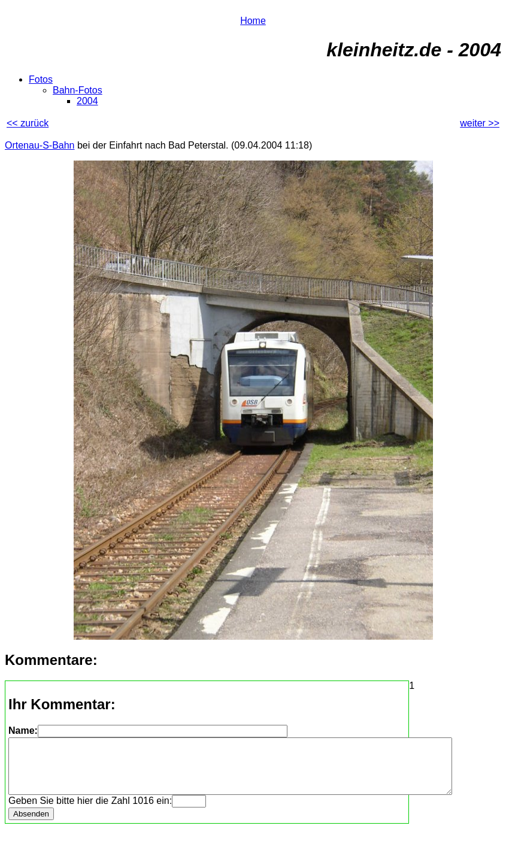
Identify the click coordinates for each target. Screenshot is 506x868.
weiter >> (479, 123)
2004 (87, 101)
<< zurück (28, 123)
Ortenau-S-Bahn (40, 145)
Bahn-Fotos (77, 90)
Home (253, 21)
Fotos (41, 79)
